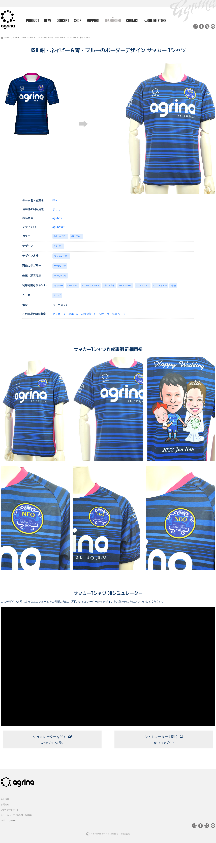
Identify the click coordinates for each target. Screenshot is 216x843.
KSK (54, 200)
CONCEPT (62, 20)
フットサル (73, 285)
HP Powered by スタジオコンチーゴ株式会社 (109, 833)
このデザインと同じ (52, 739)
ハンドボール (126, 285)
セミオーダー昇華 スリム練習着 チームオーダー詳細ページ (88, 314)
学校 (174, 285)
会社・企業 (110, 285)
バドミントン (143, 285)
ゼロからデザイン (163, 739)
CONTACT (132, 20)
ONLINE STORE (155, 20)
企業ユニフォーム (9, 820)
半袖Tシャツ (60, 265)
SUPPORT (93, 20)
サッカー (57, 208)
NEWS (47, 20)
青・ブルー (77, 235)
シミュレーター (62, 255)
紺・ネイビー (61, 235)
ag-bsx (57, 217)
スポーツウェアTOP (11, 37)
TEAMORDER (113, 20)
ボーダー (59, 245)
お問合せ (5, 804)
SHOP (77, 20)
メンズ (58, 295)
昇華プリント (61, 275)
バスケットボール (91, 285)
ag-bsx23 (58, 226)
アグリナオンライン (10, 810)
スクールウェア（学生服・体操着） (17, 815)
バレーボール (161, 285)
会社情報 (5, 799)
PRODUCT (31, 20)
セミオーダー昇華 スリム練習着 (52, 37)
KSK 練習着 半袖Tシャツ (79, 37)
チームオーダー (28, 37)
